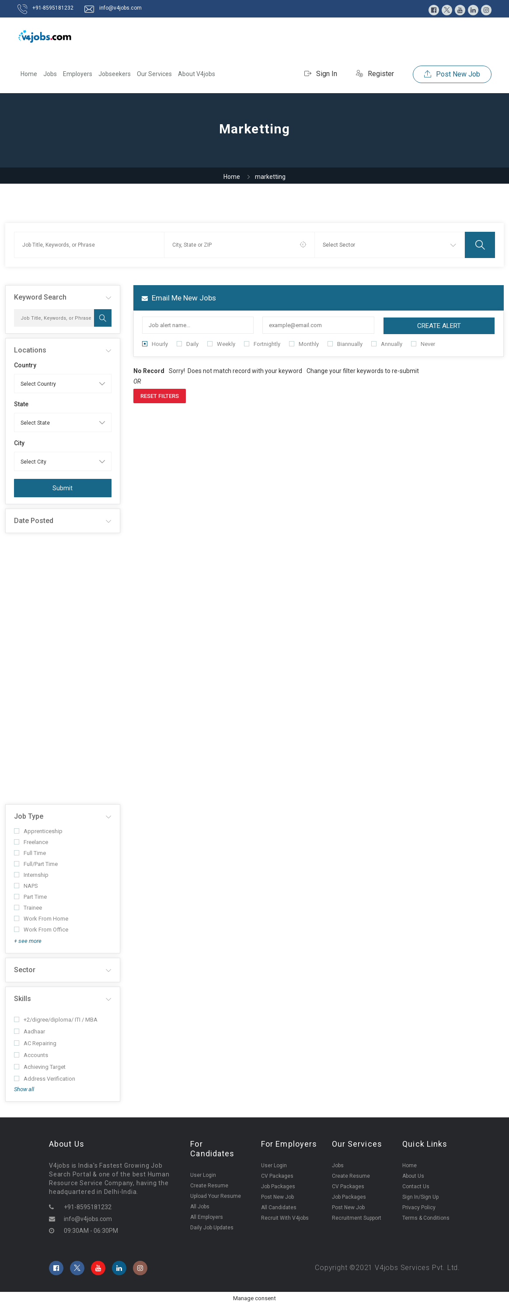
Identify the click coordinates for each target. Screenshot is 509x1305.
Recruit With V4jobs (285, 1218)
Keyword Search (40, 297)
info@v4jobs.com (120, 8)
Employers (77, 73)
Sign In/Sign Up (420, 1197)
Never (423, 344)
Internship (31, 875)
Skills (22, 998)
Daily (188, 344)
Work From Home (41, 918)
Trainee (28, 908)
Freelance (31, 842)
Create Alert (439, 326)
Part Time (30, 897)
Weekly (221, 344)
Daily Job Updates (212, 1228)
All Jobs (199, 1207)
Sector (24, 970)
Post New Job (452, 74)
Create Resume (209, 1186)
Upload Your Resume (215, 1196)
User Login (203, 1175)
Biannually (345, 344)
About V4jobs (196, 73)
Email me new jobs (179, 297)
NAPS (26, 886)
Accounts (31, 1055)
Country (25, 365)
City (19, 443)
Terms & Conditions (426, 1218)
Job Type (28, 816)
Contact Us (415, 1186)
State (21, 404)
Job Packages (278, 1186)
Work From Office (41, 929)
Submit (62, 488)
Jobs (50, 73)
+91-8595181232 (52, 8)
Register (375, 74)
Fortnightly (262, 344)
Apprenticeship (38, 831)
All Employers (206, 1217)
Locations (30, 350)
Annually (386, 344)
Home (29, 73)
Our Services (154, 73)
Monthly (304, 344)
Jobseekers (114, 73)
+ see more (28, 941)
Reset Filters (159, 396)
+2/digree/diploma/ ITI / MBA (56, 1019)
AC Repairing (35, 1043)
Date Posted (33, 520)
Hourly (155, 344)
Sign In (320, 74)
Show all (24, 1089)
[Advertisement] (62, 668)
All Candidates (278, 1207)
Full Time (30, 853)
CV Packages (277, 1176)
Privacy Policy (419, 1207)
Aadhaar (29, 1031)
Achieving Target (40, 1067)
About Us (413, 1176)
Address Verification (44, 1078)
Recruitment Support (356, 1218)
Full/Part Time (36, 864)
